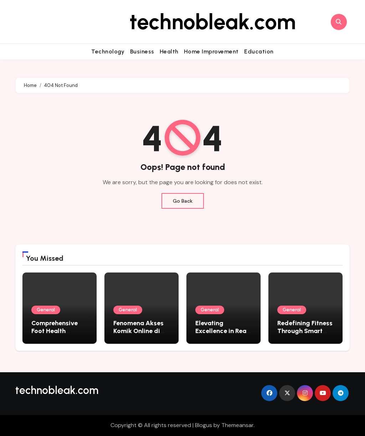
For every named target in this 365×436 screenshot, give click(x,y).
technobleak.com (212, 22)
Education (259, 51)
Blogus (203, 425)
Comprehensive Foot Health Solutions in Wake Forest (57, 334)
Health (169, 51)
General (46, 310)
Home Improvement (211, 51)
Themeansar (237, 425)
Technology (107, 51)
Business (142, 51)
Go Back (182, 201)
